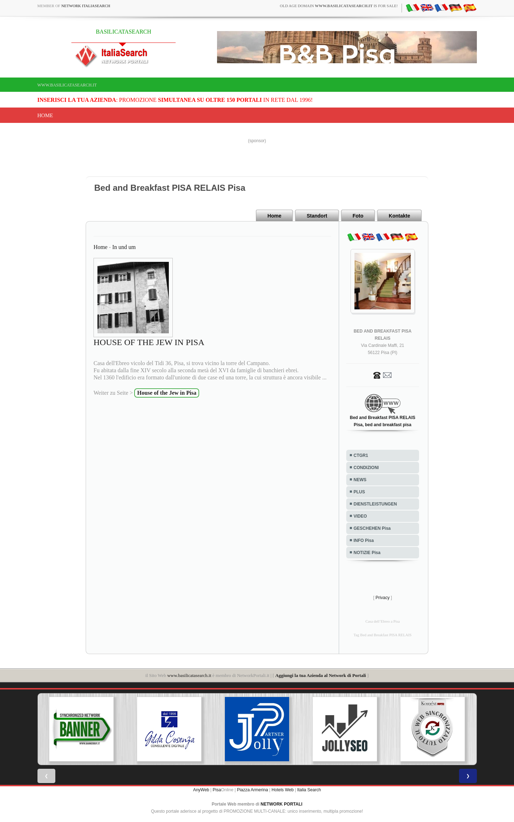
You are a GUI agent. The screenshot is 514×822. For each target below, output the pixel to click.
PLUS (359, 491)
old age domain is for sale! (339, 6)
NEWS (360, 479)
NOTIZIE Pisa (367, 552)
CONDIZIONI (366, 467)
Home (45, 115)
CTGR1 (361, 455)
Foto (358, 216)
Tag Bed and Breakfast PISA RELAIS (383, 635)
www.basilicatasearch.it (67, 85)
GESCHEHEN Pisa (372, 528)
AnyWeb (201, 789)
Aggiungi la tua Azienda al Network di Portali (320, 675)
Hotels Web (283, 789)
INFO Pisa (364, 540)
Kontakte (399, 216)
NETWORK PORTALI (281, 804)
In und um (124, 247)
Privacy (382, 597)
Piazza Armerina (252, 789)
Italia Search (309, 789)
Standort (317, 216)
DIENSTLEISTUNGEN (375, 504)
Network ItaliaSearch (85, 6)
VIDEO (360, 516)
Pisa (217, 789)
